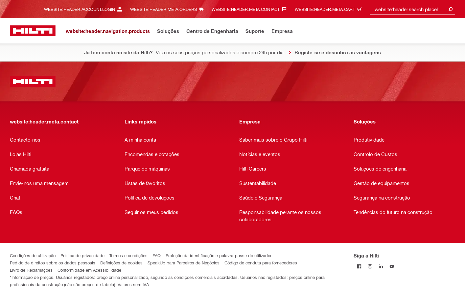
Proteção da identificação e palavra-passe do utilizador (218, 255)
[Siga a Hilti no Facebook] (359, 266)
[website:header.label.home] (33, 30)
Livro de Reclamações (31, 269)
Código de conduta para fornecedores (260, 262)
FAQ (156, 255)
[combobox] (412, 9)
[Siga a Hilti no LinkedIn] (380, 266)
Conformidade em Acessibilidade (89, 269)
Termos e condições (128, 255)
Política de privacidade (82, 255)
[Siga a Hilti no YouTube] (391, 266)
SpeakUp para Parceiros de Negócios (184, 262)
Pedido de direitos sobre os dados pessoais (52, 262)
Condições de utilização (33, 255)
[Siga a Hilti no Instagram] (369, 266)
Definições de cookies (121, 262)
